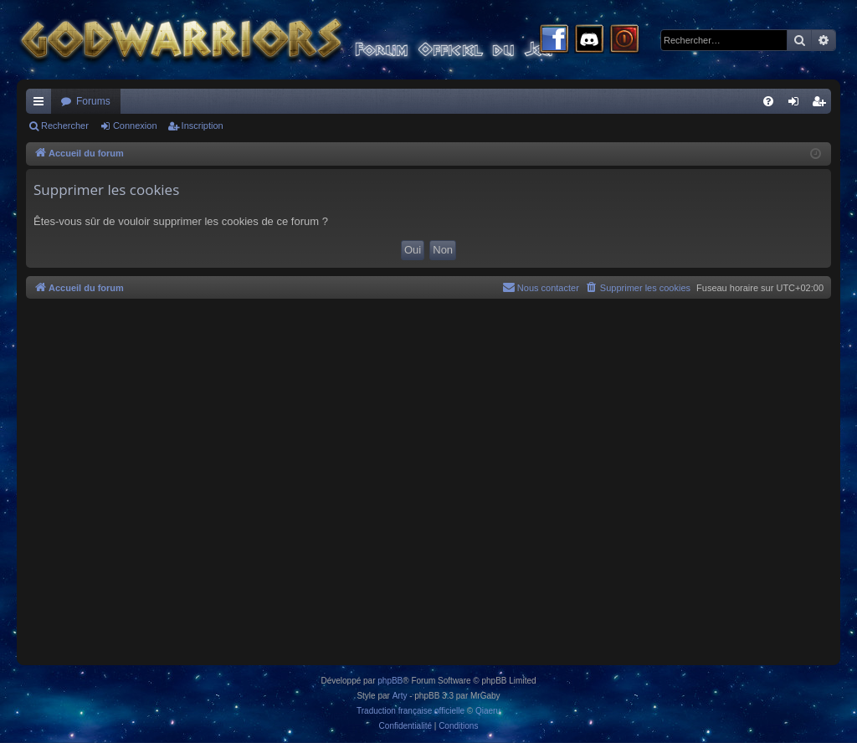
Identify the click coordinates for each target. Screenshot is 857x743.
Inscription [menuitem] (822, 104)
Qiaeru (487, 710)
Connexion (135, 125)
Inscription (202, 125)
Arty (400, 695)
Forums (93, 101)
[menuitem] (768, 101)
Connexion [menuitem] (797, 104)
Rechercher (65, 125)
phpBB (390, 680)
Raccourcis (42, 104)
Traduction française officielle (410, 710)
